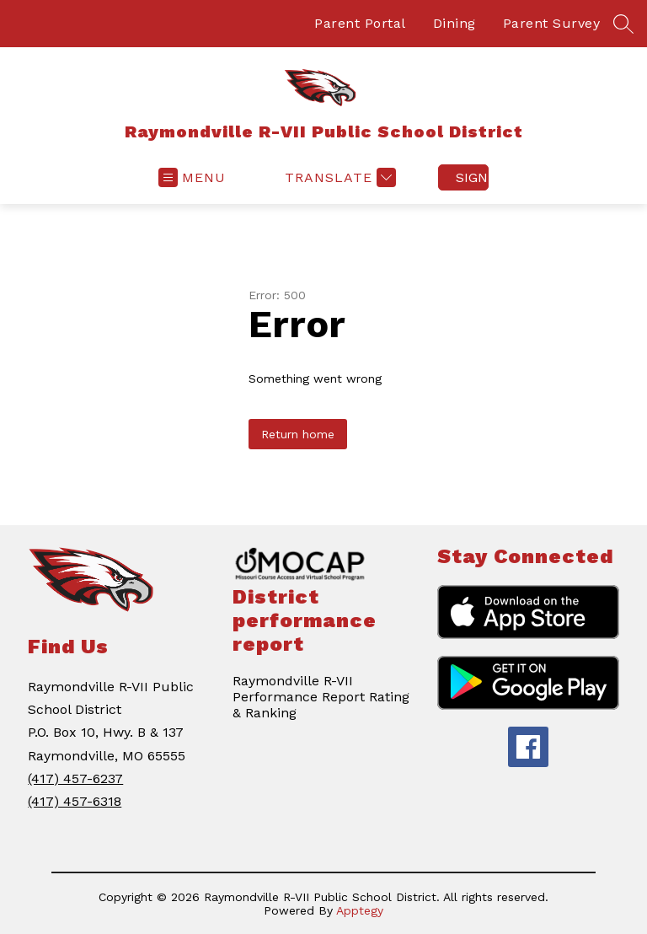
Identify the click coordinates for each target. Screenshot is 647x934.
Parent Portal (360, 23)
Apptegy (359, 910)
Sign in (472, 177)
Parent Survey (552, 23)
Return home (297, 434)
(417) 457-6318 (74, 801)
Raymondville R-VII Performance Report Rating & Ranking (321, 697)
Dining (454, 23)
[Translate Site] (338, 177)
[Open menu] (192, 177)
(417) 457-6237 (75, 778)
